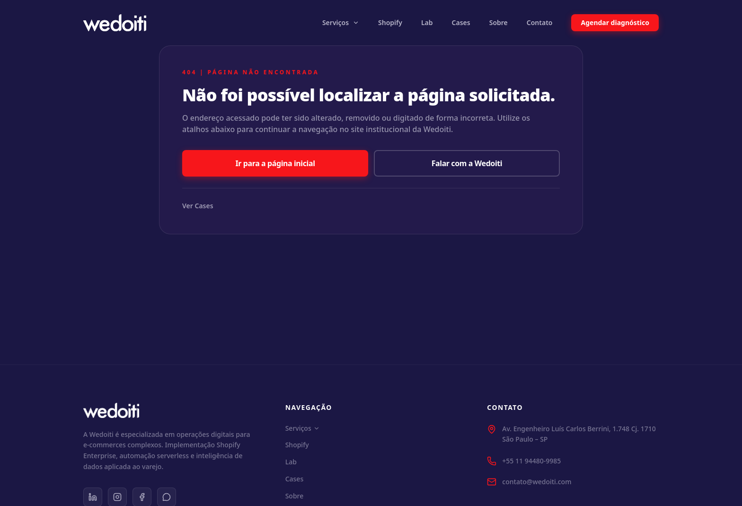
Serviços (340, 22)
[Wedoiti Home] (114, 22)
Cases (461, 22)
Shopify (390, 22)
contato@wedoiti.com (536, 481)
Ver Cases (197, 205)
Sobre (498, 22)
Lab (427, 22)
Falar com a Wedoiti (467, 163)
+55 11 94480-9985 (531, 460)
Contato (540, 22)
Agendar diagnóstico (615, 22)
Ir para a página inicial (275, 163)
